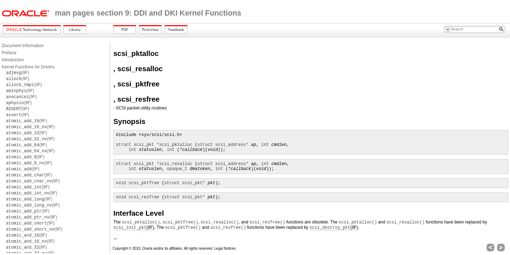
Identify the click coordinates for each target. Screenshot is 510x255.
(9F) (17, 72)
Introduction (13, 59)
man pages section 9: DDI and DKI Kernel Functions (148, 13)
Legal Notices (225, 248)
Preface (9, 52)
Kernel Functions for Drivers (28, 66)
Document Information (23, 45)
